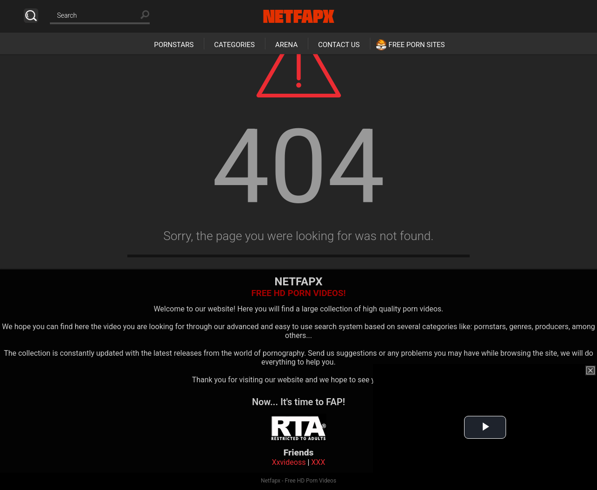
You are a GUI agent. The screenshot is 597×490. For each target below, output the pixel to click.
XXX (318, 462)
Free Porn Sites (417, 45)
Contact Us (339, 45)
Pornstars (174, 45)
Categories (234, 45)
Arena (286, 45)
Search (31, 15)
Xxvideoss (289, 462)
